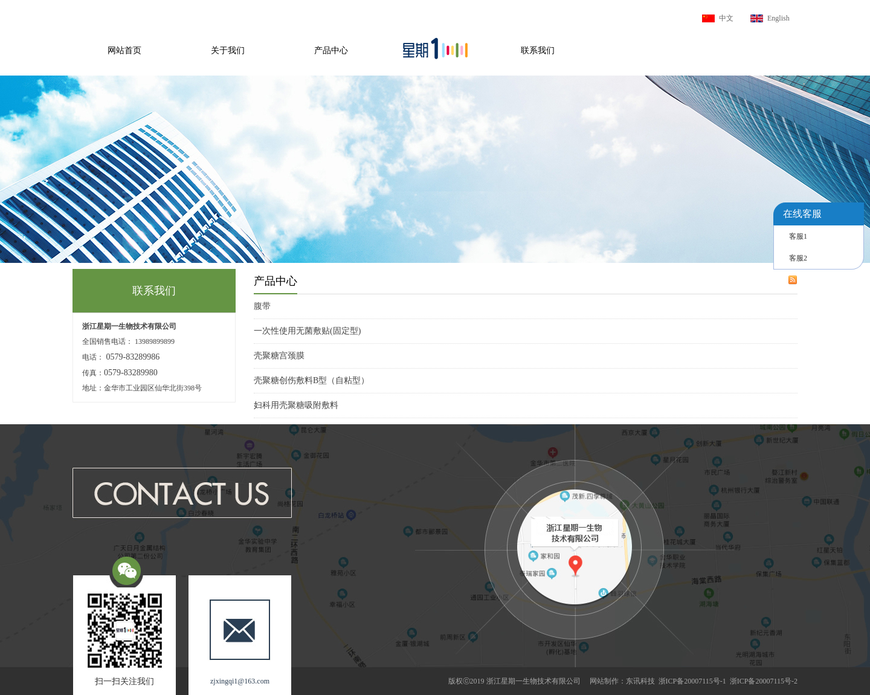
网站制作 (604, 681)
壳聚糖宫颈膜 (279, 355)
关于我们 (228, 50)
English (778, 18)
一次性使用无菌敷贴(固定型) (307, 330)
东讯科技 (640, 681)
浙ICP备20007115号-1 (692, 681)
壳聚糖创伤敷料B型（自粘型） (311, 380)
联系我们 (538, 50)
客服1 (798, 236)
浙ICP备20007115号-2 (764, 681)
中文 (726, 18)
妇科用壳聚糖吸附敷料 (296, 405)
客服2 (798, 258)
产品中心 (331, 50)
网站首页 (124, 50)
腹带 (262, 306)
